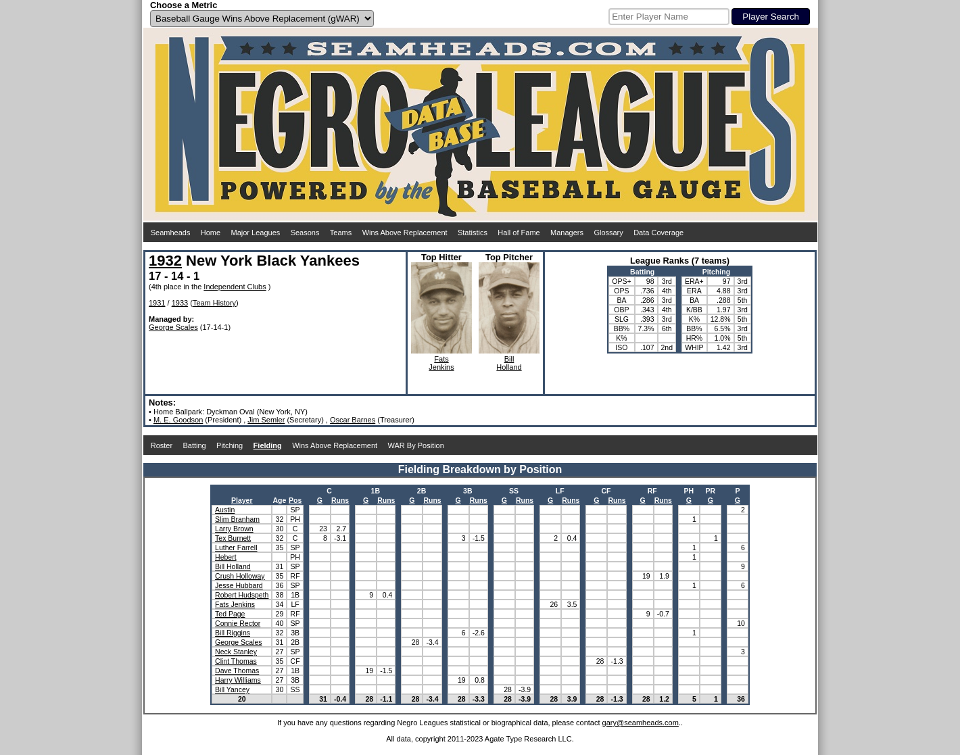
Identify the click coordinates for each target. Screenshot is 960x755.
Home (210, 232)
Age (279, 500)
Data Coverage (658, 232)
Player (242, 500)
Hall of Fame (518, 232)
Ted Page (230, 614)
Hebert (226, 557)
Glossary (608, 232)
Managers (566, 232)
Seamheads (171, 232)
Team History (214, 303)
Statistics (472, 232)
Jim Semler (266, 420)
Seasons (305, 232)
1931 (157, 303)
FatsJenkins (441, 363)
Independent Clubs (234, 287)
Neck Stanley (236, 652)
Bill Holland (233, 566)
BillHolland (508, 363)
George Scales (173, 327)
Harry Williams (238, 680)
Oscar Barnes (352, 420)
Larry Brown (234, 529)
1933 (180, 303)
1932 (165, 260)
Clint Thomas (236, 661)
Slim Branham (237, 519)
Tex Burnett (233, 538)
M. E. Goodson (178, 420)
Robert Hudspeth (241, 595)
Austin (225, 510)
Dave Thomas (237, 670)
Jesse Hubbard (239, 585)
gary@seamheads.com (640, 723)
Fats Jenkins (235, 604)
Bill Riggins (232, 633)
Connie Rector (237, 623)
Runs (340, 500)
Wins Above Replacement (405, 232)
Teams (341, 232)
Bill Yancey (232, 689)
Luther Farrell (236, 547)
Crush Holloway (240, 576)
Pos (295, 500)
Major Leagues (256, 232)
